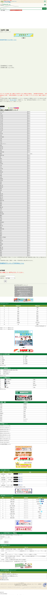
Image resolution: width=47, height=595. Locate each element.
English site (24, 584)
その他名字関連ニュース (5, 443)
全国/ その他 (3, 576)
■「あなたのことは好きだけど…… (5, 426)
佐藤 (18, 307)
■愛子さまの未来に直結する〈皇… (5, 437)
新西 (18, 320)
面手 (37, 318)
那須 (1, 403)
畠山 (1, 419)
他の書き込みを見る (4, 578)
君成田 (3, 358)
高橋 (37, 324)
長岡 (26, 362)
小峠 (1, 404)
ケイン (25, 419)
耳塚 (18, 313)
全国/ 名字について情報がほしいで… (9, 574)
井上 (1, 408)
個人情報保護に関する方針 (18, 583)
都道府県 (2, 535)
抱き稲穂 (8, 382)
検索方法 (2, 278)
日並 (26, 360)
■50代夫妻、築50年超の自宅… (4, 439)
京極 (26, 355)
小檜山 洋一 (12, 506)
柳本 (25, 416)
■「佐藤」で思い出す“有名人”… (5, 441)
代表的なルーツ (6, 370)
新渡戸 (1, 412)
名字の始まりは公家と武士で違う (10, 368)
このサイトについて (3, 583)
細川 (26, 358)
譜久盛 (34, 384)
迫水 (1, 416)
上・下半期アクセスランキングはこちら (23, 292)
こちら (4, 364)
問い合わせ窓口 (13, 99)
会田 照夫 (3, 484)
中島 (1, 406)
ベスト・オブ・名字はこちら (23, 288)
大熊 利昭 (3, 478)
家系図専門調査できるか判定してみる (8, 39)
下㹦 (25, 408)
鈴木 (18, 315)
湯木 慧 (12, 502)
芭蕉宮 (25, 403)
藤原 (18, 318)
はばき (25, 404)
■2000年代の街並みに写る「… (4, 430)
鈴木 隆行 (3, 476)
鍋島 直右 (12, 508)
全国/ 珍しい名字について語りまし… (9, 573)
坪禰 (3, 362)
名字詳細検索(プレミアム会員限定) (16, 10)
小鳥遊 (18, 322)
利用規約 (24, 583)
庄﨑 (3, 360)
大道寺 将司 (12, 512)
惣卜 (25, 412)
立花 (1, 410)
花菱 (6, 386)
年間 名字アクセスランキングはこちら (23, 290)
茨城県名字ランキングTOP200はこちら (12, 263)
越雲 (37, 320)
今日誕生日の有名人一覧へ (20, 485)
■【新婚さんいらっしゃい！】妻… (5, 424)
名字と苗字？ (6, 372)
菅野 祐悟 (12, 500)
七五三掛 (37, 322)
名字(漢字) (2, 276)
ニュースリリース (10, 583)
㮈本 (25, 410)
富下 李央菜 (12, 504)
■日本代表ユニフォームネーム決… (5, 435)
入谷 (34, 380)
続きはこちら (11, 327)
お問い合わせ (29, 583)
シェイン (26, 417)
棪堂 (25, 414)
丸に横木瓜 (8, 378)
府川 (3, 356)
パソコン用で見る (21, 582)
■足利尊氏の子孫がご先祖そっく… (5, 428)
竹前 (37, 311)
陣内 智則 (12, 516)
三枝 (34, 386)
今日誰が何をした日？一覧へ (20, 560)
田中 (37, 313)
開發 (37, 316)
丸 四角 (8, 380)
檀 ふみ (12, 514)
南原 (1, 414)
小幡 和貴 (12, 510)
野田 (1, 417)
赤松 (18, 311)
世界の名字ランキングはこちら (24, 295)
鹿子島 (25, 406)
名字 (1, 537)
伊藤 (34, 378)
